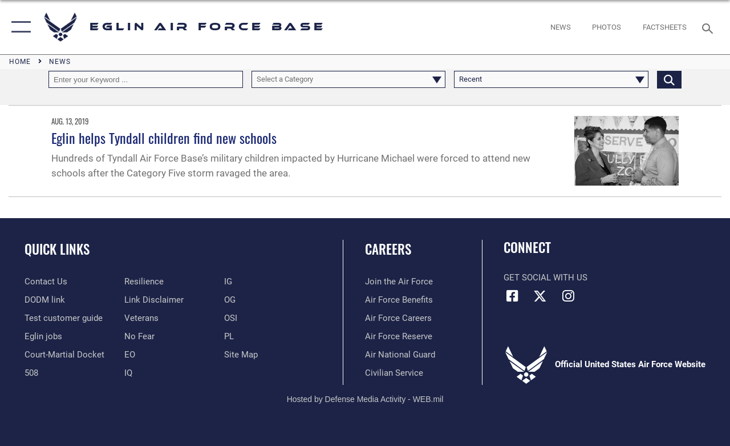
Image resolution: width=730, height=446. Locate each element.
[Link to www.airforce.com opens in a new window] (399, 281)
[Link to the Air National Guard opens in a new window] (400, 354)
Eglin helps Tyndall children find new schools (164, 137)
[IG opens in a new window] (228, 281)
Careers (388, 249)
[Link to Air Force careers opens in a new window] (398, 318)
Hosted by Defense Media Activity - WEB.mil (365, 399)
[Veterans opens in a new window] (141, 318)
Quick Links (57, 249)
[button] (18, 27)
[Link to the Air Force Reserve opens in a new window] (398, 336)
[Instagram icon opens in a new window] (568, 295)
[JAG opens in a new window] (64, 354)
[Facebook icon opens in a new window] (512, 295)
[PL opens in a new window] (229, 336)
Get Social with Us (545, 277)
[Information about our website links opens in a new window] (154, 300)
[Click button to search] (669, 79)
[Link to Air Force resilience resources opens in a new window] (144, 281)
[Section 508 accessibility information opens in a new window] (31, 373)
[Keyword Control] (145, 79)
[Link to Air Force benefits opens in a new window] (399, 300)
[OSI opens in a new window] (230, 318)
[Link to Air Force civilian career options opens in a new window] (394, 373)
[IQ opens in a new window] (128, 373)
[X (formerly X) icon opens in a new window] (540, 295)
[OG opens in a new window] (230, 300)
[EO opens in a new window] (139, 336)
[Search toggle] (709, 27)
